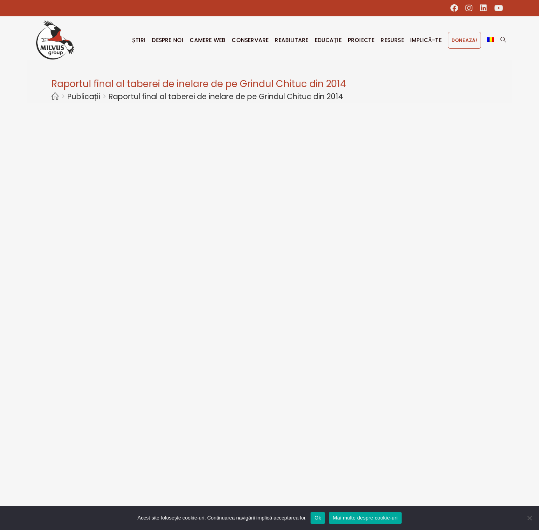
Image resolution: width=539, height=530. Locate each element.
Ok (317, 518)
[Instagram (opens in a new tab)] (469, 8)
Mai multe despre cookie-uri (365, 518)
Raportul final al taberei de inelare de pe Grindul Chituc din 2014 (226, 96)
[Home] (55, 96)
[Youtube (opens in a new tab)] (497, 8)
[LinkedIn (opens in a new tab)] (483, 8)
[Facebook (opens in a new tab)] (454, 8)
